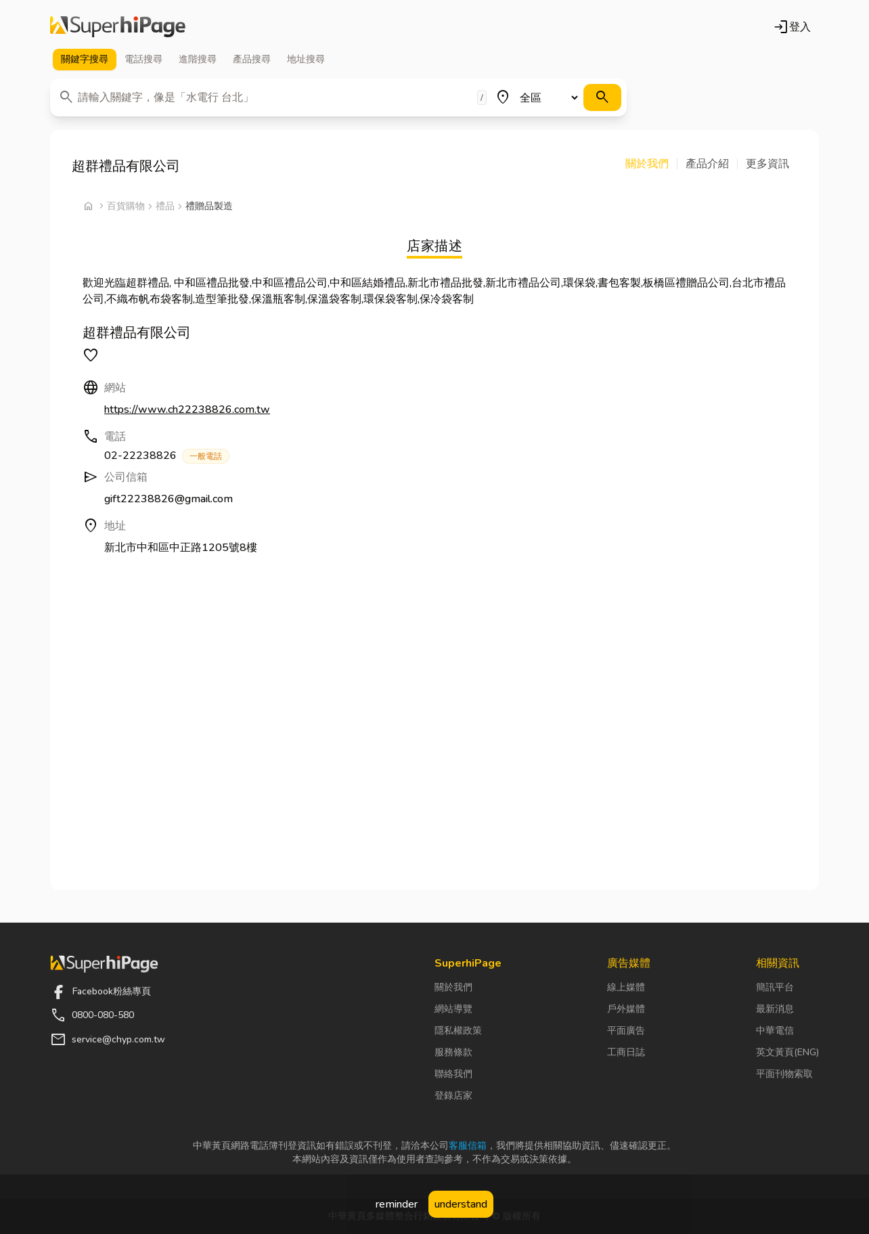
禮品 (165, 206)
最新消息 (775, 1008)
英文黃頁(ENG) (787, 1052)
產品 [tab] (252, 59)
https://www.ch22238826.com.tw (187, 409)
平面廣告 (626, 1030)
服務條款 (453, 1052)
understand (461, 1204)
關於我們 (453, 987)
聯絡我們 (453, 1073)
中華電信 (775, 1030)
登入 (792, 27)
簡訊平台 (775, 987)
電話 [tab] (143, 59)
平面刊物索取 (784, 1073)
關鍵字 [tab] (84, 59)
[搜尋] (602, 97)
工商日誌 (626, 1052)
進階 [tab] (198, 59)
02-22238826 (166, 456)
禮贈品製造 (209, 206)
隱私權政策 (458, 1030)
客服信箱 (468, 1145)
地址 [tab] (306, 59)
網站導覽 (453, 1008)
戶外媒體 (626, 1008)
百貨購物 (126, 206)
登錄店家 (453, 1095)
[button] (651, 163)
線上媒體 (626, 987)
